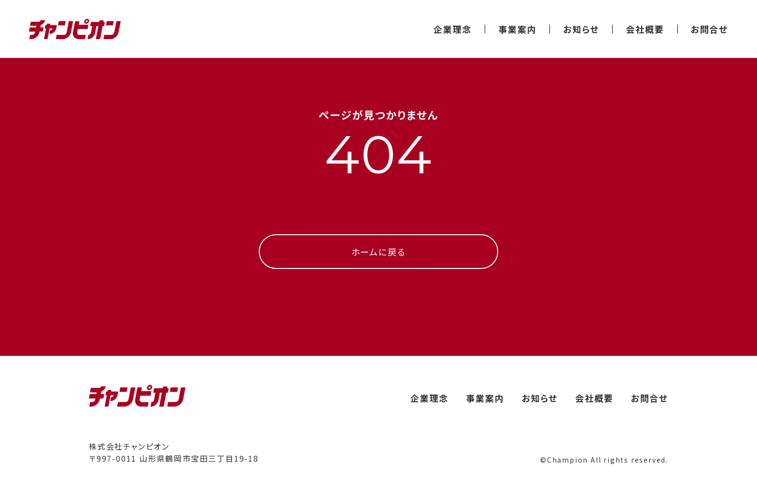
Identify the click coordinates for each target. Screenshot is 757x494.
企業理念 (453, 29)
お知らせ (581, 29)
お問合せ (709, 29)
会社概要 (645, 29)
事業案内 (517, 29)
